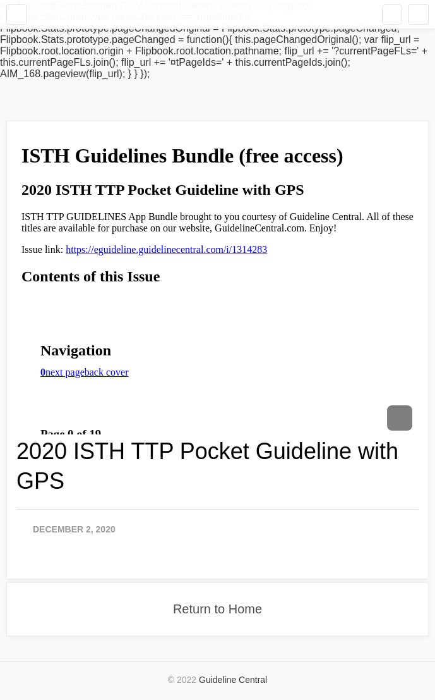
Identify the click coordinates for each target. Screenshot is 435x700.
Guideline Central (233, 680)
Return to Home (217, 609)
